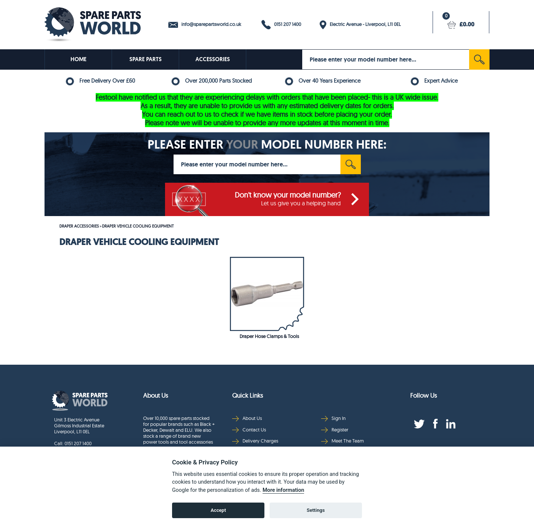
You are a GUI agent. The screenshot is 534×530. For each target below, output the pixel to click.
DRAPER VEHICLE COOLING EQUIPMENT (138, 226)
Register (334, 430)
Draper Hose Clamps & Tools (269, 336)
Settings (316, 510)
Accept (218, 510)
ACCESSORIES (212, 59)
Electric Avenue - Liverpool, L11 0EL (360, 24)
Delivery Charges (255, 441)
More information (283, 490)
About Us (247, 418)
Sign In (333, 418)
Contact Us (249, 430)
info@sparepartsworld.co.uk (204, 24)
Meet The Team (342, 441)
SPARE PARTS (145, 59)
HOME (78, 59)
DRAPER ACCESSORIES (79, 226)
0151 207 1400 (281, 24)
